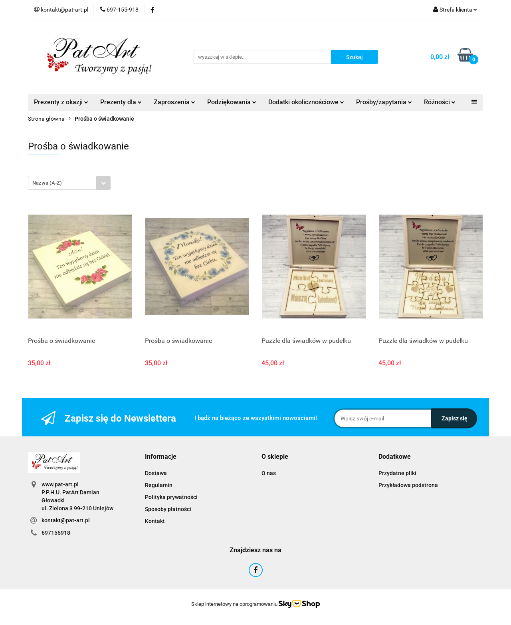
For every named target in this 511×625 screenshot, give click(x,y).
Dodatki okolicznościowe (306, 102)
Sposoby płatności (168, 509)
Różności (440, 102)
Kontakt (155, 521)
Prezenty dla (121, 102)
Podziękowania (231, 102)
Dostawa (156, 473)
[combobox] (69, 183)
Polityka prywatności (171, 497)
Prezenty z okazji (61, 102)
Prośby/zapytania (384, 102)
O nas (268, 473)
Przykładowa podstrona (408, 485)
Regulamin (158, 485)
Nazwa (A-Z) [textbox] (47, 183)
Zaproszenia (174, 102)
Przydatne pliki (397, 473)
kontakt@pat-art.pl (66, 520)
